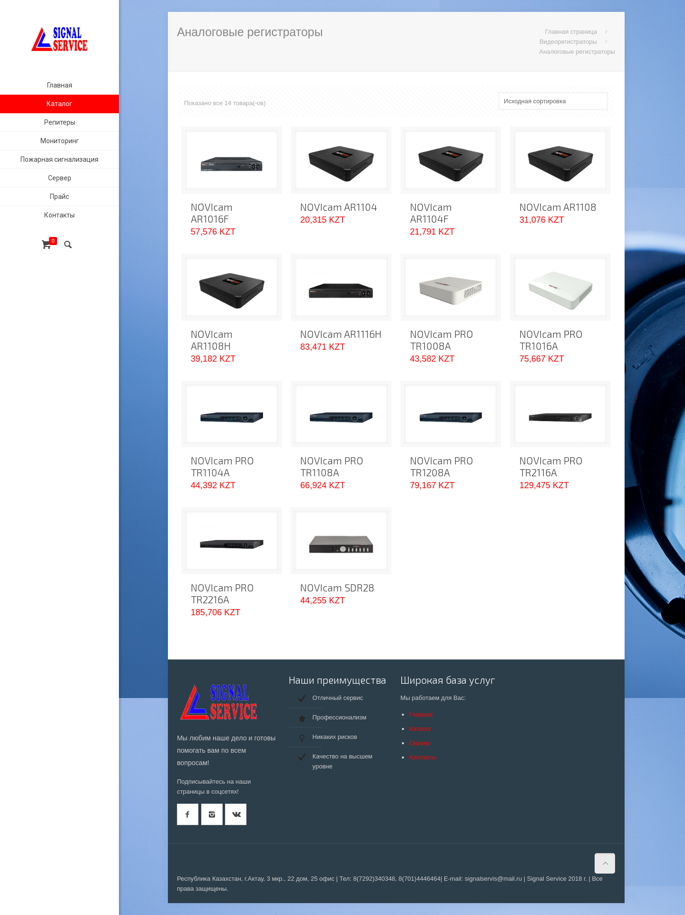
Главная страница (571, 31)
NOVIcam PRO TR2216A (222, 593)
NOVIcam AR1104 (338, 207)
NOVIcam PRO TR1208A (441, 466)
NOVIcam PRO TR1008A (441, 340)
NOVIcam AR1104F (431, 213)
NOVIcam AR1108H (212, 340)
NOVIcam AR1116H (341, 334)
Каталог (420, 728)
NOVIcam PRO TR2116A (551, 466)
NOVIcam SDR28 (337, 587)
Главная (420, 714)
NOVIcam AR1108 (558, 207)
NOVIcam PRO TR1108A (331, 466)
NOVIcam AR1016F (212, 213)
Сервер (420, 743)
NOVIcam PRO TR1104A (222, 466)
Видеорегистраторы (568, 41)
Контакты (422, 757)
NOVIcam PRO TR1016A (551, 340)
